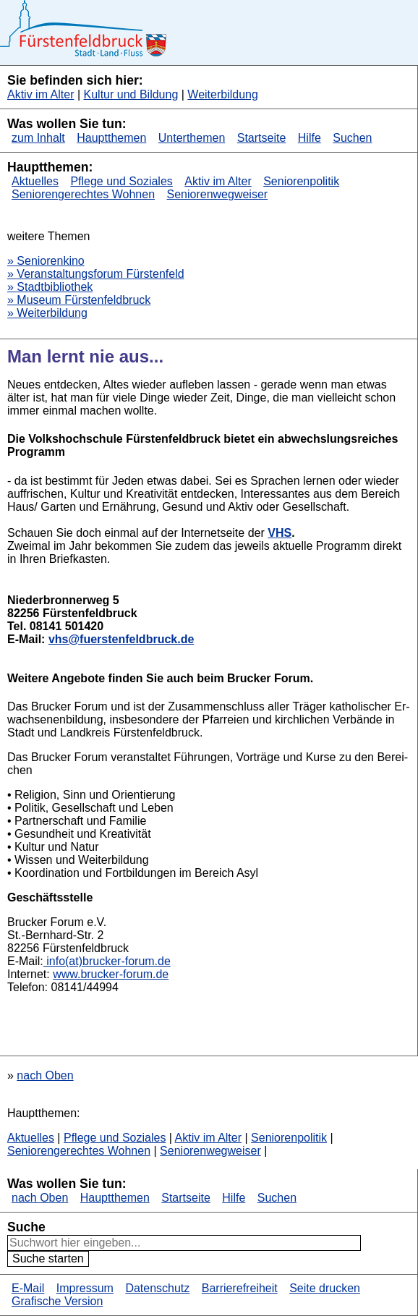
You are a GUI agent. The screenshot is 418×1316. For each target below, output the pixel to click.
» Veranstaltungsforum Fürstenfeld (95, 274)
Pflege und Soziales (121, 181)
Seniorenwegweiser (217, 194)
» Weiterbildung (47, 313)
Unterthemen (192, 138)
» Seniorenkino (46, 261)
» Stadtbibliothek (50, 287)
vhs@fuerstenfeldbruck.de (121, 639)
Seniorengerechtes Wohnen (83, 194)
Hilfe (309, 138)
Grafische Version (57, 1301)
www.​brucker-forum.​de (111, 974)
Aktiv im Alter (40, 94)
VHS (279, 533)
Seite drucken (324, 1288)
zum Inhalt (38, 138)
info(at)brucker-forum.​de (107, 961)
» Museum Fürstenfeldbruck (78, 300)
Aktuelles (35, 181)
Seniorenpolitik (301, 181)
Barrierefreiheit (240, 1288)
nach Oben (45, 1075)
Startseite (261, 138)
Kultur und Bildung (131, 94)
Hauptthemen (111, 138)
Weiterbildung (222, 94)
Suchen (352, 138)
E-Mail (28, 1288)
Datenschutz (157, 1288)
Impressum (85, 1288)
